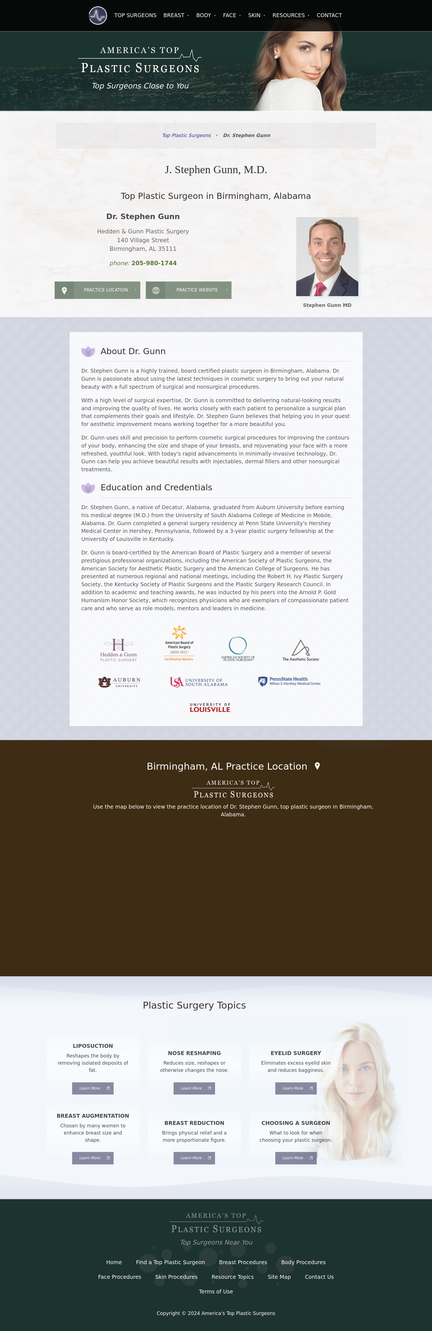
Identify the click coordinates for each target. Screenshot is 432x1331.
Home (114, 1262)
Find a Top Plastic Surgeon (170, 1262)
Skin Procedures (176, 1277)
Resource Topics (233, 1277)
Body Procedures (303, 1262)
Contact (329, 15)
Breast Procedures (243, 1262)
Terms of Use (216, 1291)
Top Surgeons (135, 15)
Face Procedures (119, 1277)
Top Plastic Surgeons (186, 135)
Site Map (279, 1277)
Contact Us (319, 1277)
